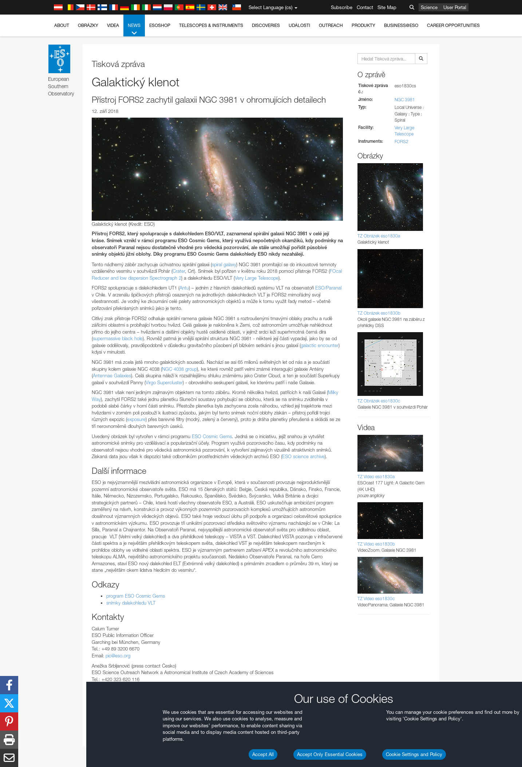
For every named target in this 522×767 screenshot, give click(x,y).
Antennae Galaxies (112, 375)
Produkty (363, 25)
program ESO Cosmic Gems (135, 596)
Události (299, 25)
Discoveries (266, 25)
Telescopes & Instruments (211, 25)
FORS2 (401, 141)
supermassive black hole (118, 338)
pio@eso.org (118, 655)
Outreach (331, 25)
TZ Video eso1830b (376, 544)
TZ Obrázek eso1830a (378, 236)
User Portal (454, 7)
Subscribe (341, 7)
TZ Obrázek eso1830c (378, 401)
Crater (179, 271)
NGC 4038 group (179, 369)
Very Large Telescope (256, 278)
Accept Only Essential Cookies (330, 754)
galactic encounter (320, 345)
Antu (184, 288)
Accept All (263, 754)
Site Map (386, 7)
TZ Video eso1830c (376, 598)
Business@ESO (401, 25)
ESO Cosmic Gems (212, 436)
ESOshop (159, 25)
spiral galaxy (224, 264)
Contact (365, 7)
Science (429, 7)
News (134, 29)
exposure (136, 419)
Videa (113, 25)
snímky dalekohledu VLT (130, 603)
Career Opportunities (453, 25)
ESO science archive (303, 456)
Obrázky (88, 25)
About (61, 25)
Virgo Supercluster (164, 382)
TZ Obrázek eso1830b (378, 313)
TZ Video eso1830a (376, 476)
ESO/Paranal (328, 288)
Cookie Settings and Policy (414, 754)
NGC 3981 (405, 99)
